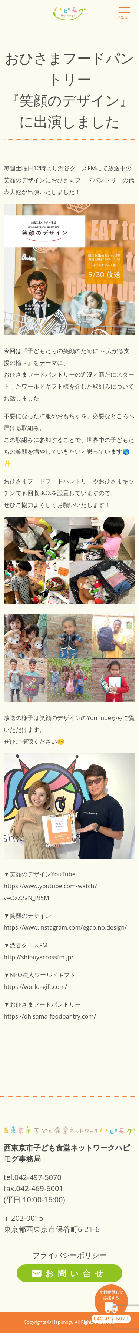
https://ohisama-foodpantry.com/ (50, 1016)
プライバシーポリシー (70, 1255)
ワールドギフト (42, 386)
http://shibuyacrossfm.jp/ (38, 957)
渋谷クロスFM (77, 168)
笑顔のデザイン (24, 180)
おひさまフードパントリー (86, 180)
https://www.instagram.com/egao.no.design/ (65, 927)
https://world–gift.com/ (35, 987)
